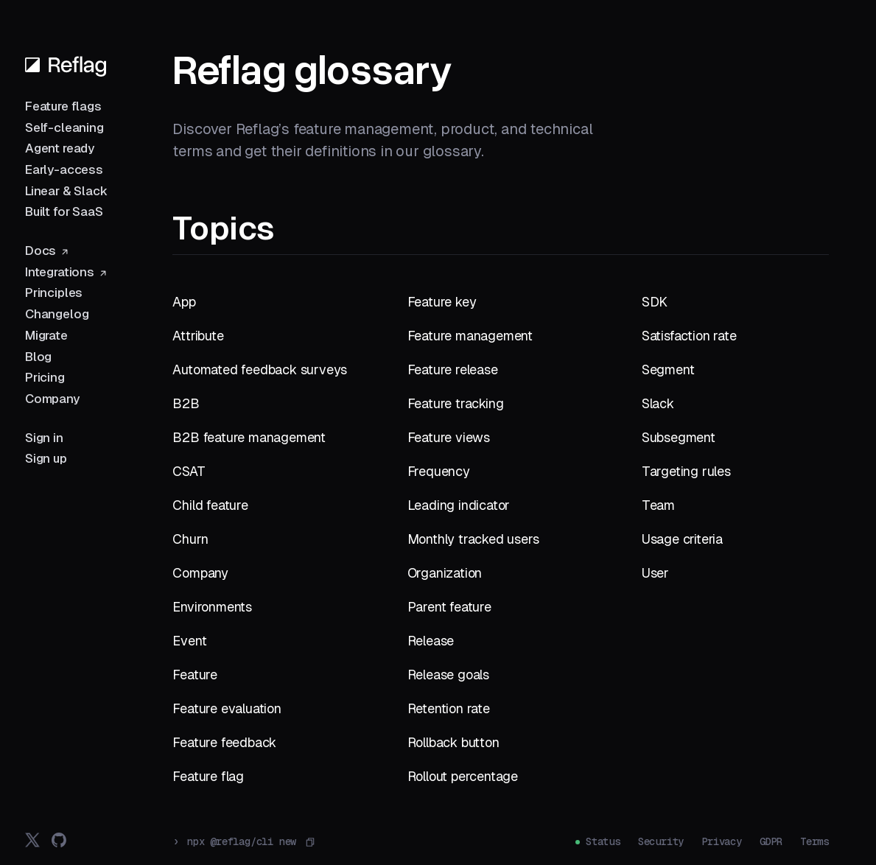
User (655, 572)
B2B (185, 403)
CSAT (188, 471)
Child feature (210, 505)
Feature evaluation (226, 708)
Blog (38, 357)
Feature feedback (224, 742)
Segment (668, 369)
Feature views (448, 437)
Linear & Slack (66, 191)
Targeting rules (686, 471)
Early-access (64, 169)
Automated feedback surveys (259, 369)
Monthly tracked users (473, 538)
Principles (54, 292)
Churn (190, 538)
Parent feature (449, 606)
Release (431, 640)
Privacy (721, 841)
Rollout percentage (462, 776)
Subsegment (678, 437)
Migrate (46, 335)
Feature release (452, 369)
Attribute (197, 335)
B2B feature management (249, 437)
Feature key (442, 301)
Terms (814, 841)
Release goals (448, 674)
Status (603, 841)
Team (658, 505)
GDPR (771, 841)
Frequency (438, 471)
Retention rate (448, 708)
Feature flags (63, 106)
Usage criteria (682, 538)
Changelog (56, 314)
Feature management (470, 335)
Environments (212, 606)
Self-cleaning (64, 127)
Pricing (45, 377)
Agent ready (59, 148)
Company (52, 399)
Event (189, 640)
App (183, 301)
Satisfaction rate (689, 335)
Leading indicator (459, 505)
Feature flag (208, 776)
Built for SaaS (64, 211)
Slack (658, 403)
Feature (194, 674)
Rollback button (453, 742)
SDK (654, 301)
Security (661, 841)
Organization (445, 572)
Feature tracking (455, 403)
